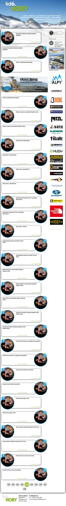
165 (36, 484)
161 (17, 484)
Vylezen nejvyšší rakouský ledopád (24, 62)
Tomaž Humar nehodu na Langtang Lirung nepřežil (28, 341)
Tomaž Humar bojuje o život (22, 398)
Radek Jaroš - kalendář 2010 (22, 169)
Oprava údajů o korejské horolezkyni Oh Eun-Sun (27, 427)
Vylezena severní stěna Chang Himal (24, 369)
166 (40, 484)
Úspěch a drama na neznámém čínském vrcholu (27, 112)
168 (24, 489)
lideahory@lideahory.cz (39, 499)
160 (13, 484)
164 (31, 484)
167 (45, 484)
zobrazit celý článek (35, 42)
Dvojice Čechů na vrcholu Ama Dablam (25, 455)
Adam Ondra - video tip (21, 226)
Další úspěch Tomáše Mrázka (23, 140)
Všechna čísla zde (53, 70)
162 (22, 484)
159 (8, 484)
